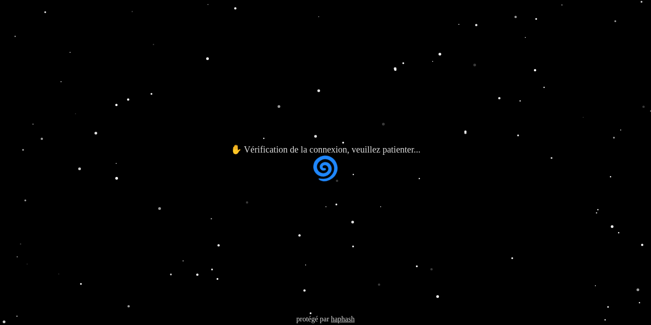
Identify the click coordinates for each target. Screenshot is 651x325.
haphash (342, 319)
